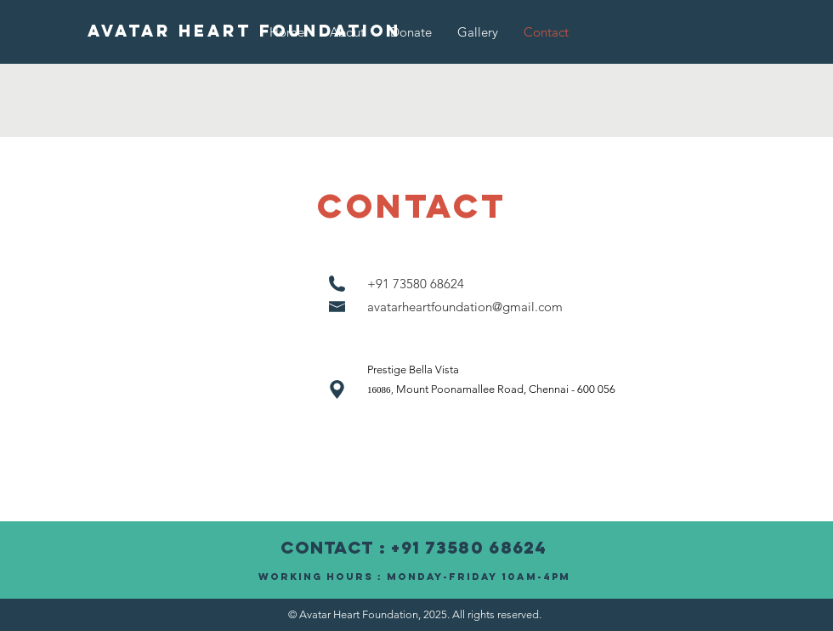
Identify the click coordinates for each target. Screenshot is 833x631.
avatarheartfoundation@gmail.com (465, 306)
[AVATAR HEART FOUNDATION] (244, 31)
